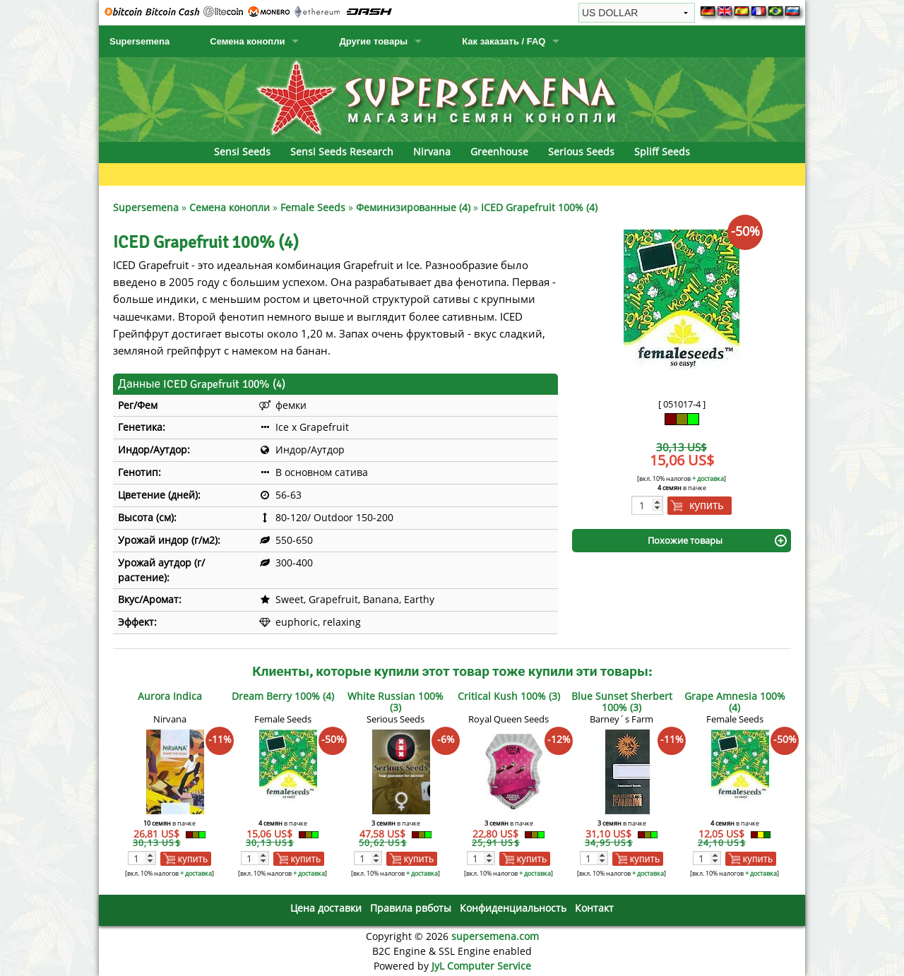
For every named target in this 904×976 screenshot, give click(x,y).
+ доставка (708, 478)
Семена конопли (247, 41)
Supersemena (139, 41)
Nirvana (432, 151)
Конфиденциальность (513, 908)
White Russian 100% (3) (395, 701)
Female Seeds (312, 207)
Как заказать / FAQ (503, 41)
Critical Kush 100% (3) (509, 696)
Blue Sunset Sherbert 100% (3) (621, 701)
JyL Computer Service (481, 965)
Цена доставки (326, 908)
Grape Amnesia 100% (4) (734, 701)
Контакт (594, 908)
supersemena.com (495, 936)
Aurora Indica (170, 696)
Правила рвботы (410, 908)
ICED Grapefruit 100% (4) (539, 207)
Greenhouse (499, 151)
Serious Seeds (581, 151)
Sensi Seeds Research (341, 151)
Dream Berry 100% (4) (283, 696)
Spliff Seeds (662, 151)
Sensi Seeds (242, 151)
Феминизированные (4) (413, 207)
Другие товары (373, 41)
